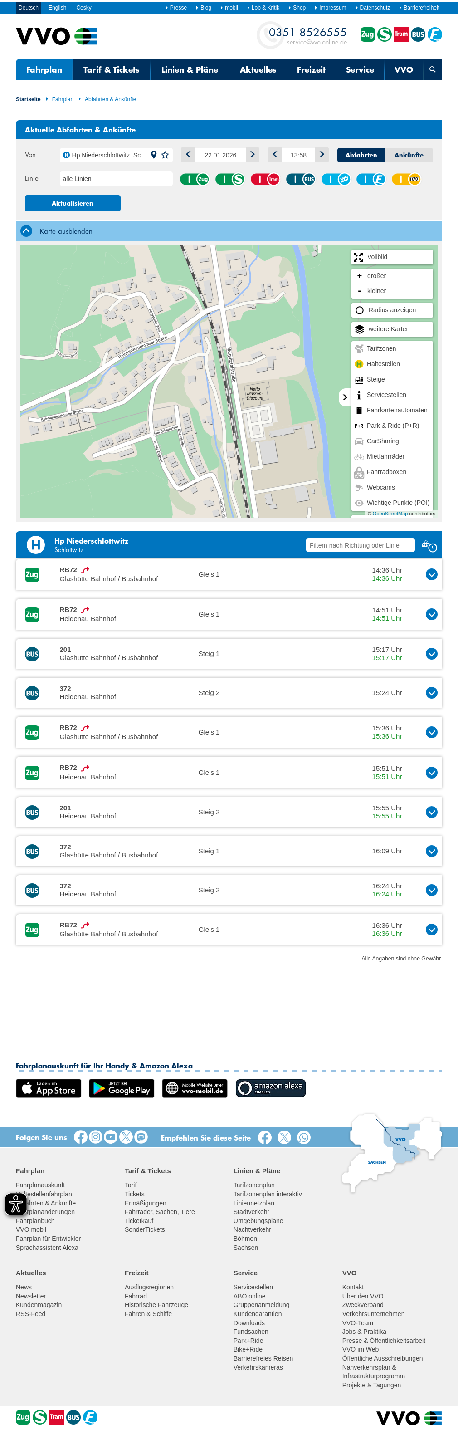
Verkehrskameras (258, 1367)
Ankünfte (409, 155)
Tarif (130, 1185)
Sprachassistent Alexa (47, 1247)
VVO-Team (357, 1323)
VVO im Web (360, 1349)
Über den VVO (363, 1296)
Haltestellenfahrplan (44, 1194)
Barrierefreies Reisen (263, 1358)
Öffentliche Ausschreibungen (382, 1358)
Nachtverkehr (252, 1229)
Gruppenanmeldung (262, 1304)
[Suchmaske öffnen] (432, 69)
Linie (32, 178)
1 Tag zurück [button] (186, 153)
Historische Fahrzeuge (156, 1304)
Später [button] (320, 153)
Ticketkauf (139, 1220)
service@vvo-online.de (308, 35)
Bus (301, 179)
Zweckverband (363, 1304)
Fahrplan (44, 69)
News (24, 1287)
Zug (194, 179)
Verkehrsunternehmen (373, 1313)
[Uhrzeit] (298, 155)
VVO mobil (31, 1229)
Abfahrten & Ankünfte (107, 99)
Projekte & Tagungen (371, 1385)
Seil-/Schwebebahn (336, 179)
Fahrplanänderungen (45, 1211)
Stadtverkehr (251, 1211)
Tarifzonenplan (254, 1185)
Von (30, 154)
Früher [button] (273, 153)
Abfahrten (361, 155)
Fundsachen (251, 1331)
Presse (176, 8)
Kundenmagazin (39, 1304)
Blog (203, 8)
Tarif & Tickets (111, 69)
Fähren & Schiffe (148, 1313)
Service (360, 69)
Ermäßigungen (145, 1203)
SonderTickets (145, 1229)
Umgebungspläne (258, 1220)
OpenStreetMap (390, 513)
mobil (229, 8)
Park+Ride (248, 1340)
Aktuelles (258, 69)
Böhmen (245, 1238)
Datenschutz (372, 8)
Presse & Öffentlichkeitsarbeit (383, 1340)
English (57, 8)
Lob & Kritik (263, 8)
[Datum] (220, 155)
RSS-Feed (30, 1313)
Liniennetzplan (254, 1203)
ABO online (250, 1296)
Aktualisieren (72, 203)
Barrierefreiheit (419, 8)
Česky (83, 8)
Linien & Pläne (189, 69)
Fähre (371, 179)
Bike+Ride (248, 1349)
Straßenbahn (265, 179)
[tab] (229, 230)
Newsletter (31, 1296)
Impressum (330, 8)
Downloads (249, 1323)
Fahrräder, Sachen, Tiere (160, 1211)
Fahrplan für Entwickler (48, 1238)
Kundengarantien (258, 1313)
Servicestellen (253, 1287)
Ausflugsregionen (149, 1287)
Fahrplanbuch (35, 1220)
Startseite (28, 99)
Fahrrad (136, 1296)
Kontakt (353, 1287)
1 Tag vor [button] (250, 153)
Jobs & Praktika (364, 1331)
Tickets (135, 1194)
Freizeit (311, 69)
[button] (154, 155)
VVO (404, 69)
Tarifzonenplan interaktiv (268, 1194)
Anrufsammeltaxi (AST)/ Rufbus (406, 179)
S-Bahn (230, 179)
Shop (297, 8)
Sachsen (246, 1247)
